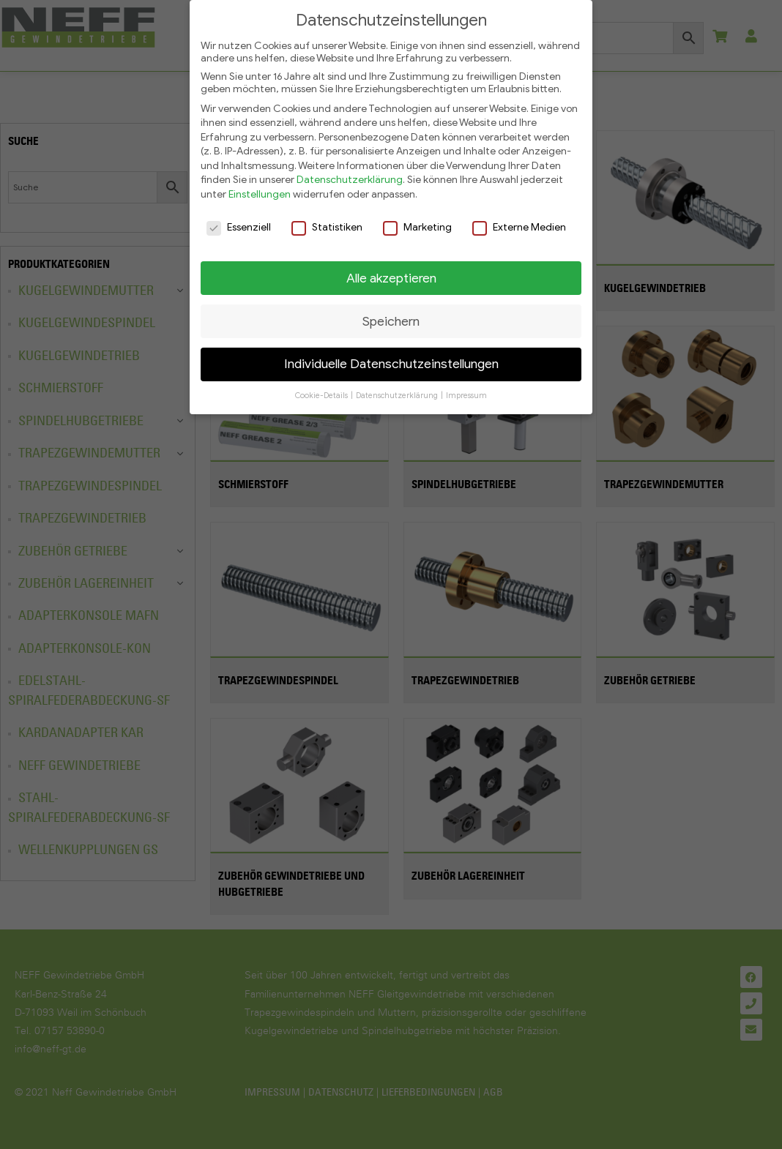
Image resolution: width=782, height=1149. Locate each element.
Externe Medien (519, 221)
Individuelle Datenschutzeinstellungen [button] (391, 359)
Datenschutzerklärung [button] (397, 390)
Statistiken (326, 221)
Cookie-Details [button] (322, 390)
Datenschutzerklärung (350, 174)
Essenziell (238, 221)
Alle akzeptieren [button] (391, 272)
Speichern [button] (391, 315)
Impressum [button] (466, 390)
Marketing (417, 221)
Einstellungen (259, 189)
